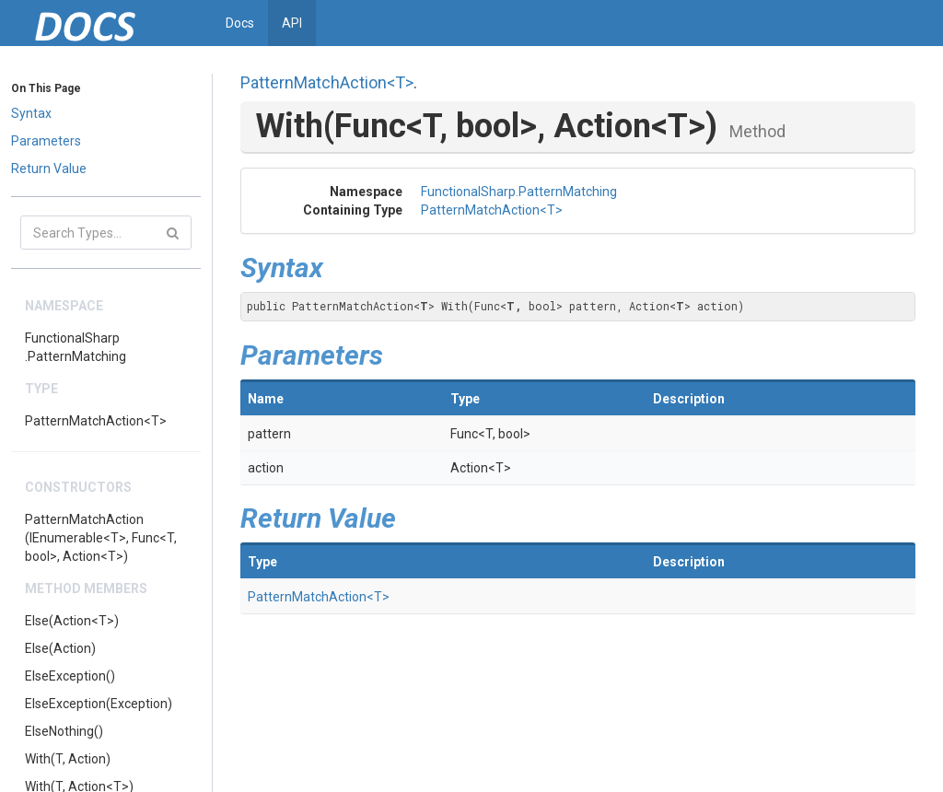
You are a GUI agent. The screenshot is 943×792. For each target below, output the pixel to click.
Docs (240, 23)
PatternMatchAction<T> (96, 420)
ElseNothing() (64, 731)
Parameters (46, 141)
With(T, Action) (68, 758)
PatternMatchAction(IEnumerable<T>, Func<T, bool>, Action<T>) (101, 538)
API (292, 23)
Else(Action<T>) (72, 620)
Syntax (31, 113)
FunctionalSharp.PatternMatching (75, 347)
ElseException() (70, 676)
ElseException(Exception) (98, 703)
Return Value (49, 168)
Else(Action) (60, 648)
